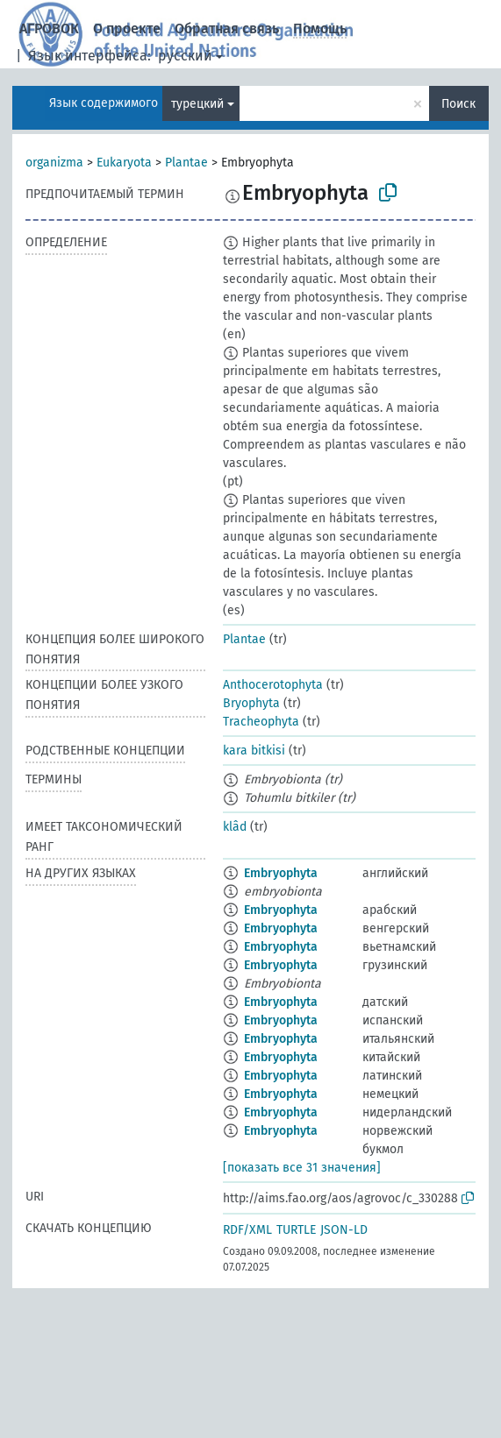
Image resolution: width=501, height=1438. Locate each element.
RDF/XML (247, 1229)
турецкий (197, 103)
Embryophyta (281, 873)
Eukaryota (124, 162)
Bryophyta (251, 703)
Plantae (186, 162)
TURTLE (296, 1229)
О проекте (127, 28)
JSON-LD (344, 1229)
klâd (235, 826)
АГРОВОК (49, 28)
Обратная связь (227, 28)
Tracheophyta (261, 721)
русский (185, 55)
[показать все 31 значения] (302, 1167)
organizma (54, 162)
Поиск (458, 103)
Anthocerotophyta (273, 684)
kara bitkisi (254, 750)
